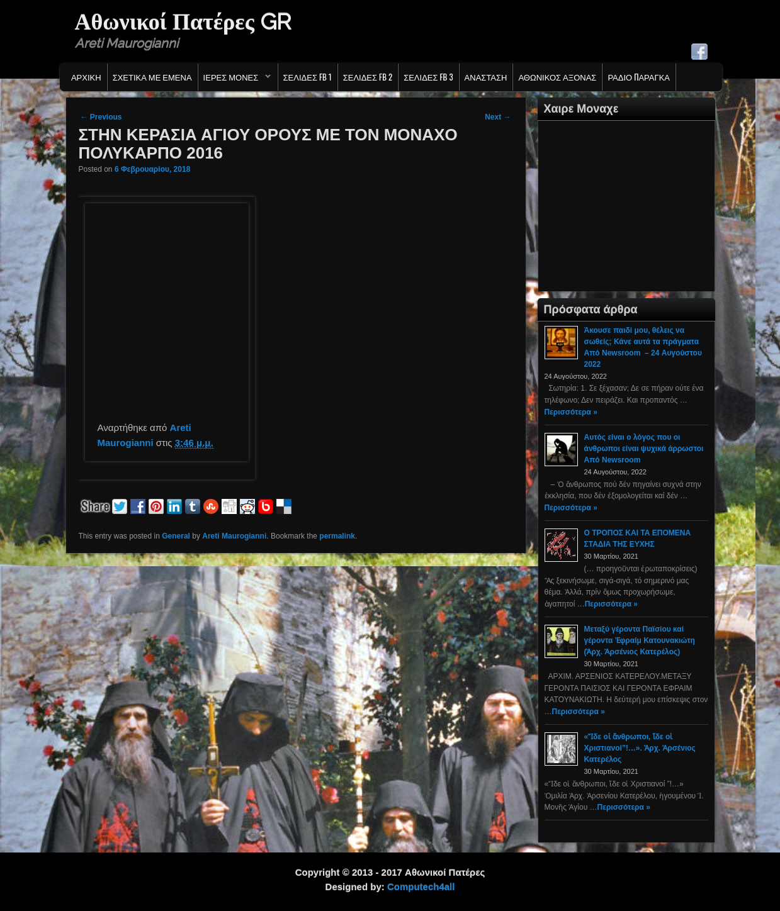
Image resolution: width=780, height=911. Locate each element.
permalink (337, 536)
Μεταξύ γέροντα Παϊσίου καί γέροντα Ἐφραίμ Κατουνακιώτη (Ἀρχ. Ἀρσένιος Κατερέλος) (639, 640)
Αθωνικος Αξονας (557, 76)
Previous (101, 117)
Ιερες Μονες (234, 79)
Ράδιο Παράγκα (639, 76)
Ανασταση (486, 76)
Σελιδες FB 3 (428, 76)
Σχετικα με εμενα (152, 76)
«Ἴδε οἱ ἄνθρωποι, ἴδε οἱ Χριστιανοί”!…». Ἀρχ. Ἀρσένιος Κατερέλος (640, 748)
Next (498, 117)
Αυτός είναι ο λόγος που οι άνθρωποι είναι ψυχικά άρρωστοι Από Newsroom (644, 448)
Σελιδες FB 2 (367, 76)
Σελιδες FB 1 (307, 76)
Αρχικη (86, 76)
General (176, 536)
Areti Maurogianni (234, 536)
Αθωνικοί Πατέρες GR (183, 21)
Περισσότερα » (571, 412)
